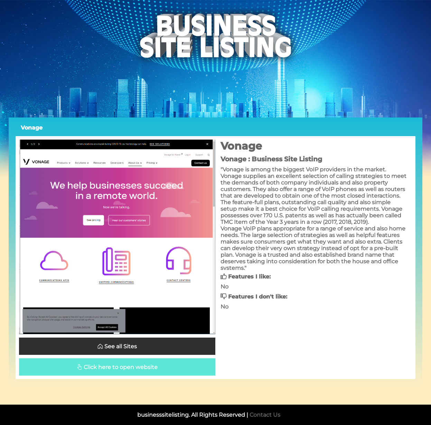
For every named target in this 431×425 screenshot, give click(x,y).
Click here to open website (117, 367)
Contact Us (265, 415)
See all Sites (117, 346)
